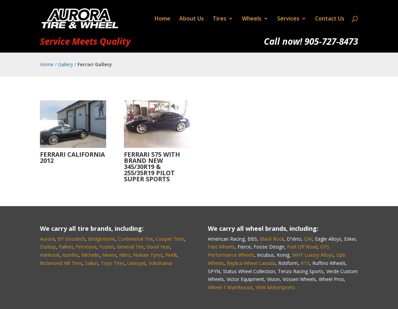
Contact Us (329, 19)
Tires (219, 19)
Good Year (158, 246)
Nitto (124, 255)
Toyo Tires (113, 263)
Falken (66, 246)
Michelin (90, 255)
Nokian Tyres (147, 255)
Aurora (47, 239)
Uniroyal (136, 263)
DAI (308, 239)
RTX (305, 263)
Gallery (65, 64)
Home (162, 19)
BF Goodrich (71, 239)
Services (288, 19)
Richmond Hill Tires (61, 263)
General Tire (130, 246)
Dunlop (48, 246)
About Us (191, 19)
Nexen (109, 255)
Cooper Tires (170, 239)
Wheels (251, 19)
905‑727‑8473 (331, 41)
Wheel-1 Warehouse (230, 287)
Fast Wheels (221, 246)
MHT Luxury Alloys (312, 255)
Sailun (91, 263)
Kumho (70, 255)
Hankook (50, 255)
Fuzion (106, 246)
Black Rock (272, 239)
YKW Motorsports (275, 287)
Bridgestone (101, 239)
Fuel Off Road (302, 246)
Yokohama (160, 263)
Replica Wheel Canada (251, 263)
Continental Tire (135, 239)
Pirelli (171, 255)
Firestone (86, 246)
